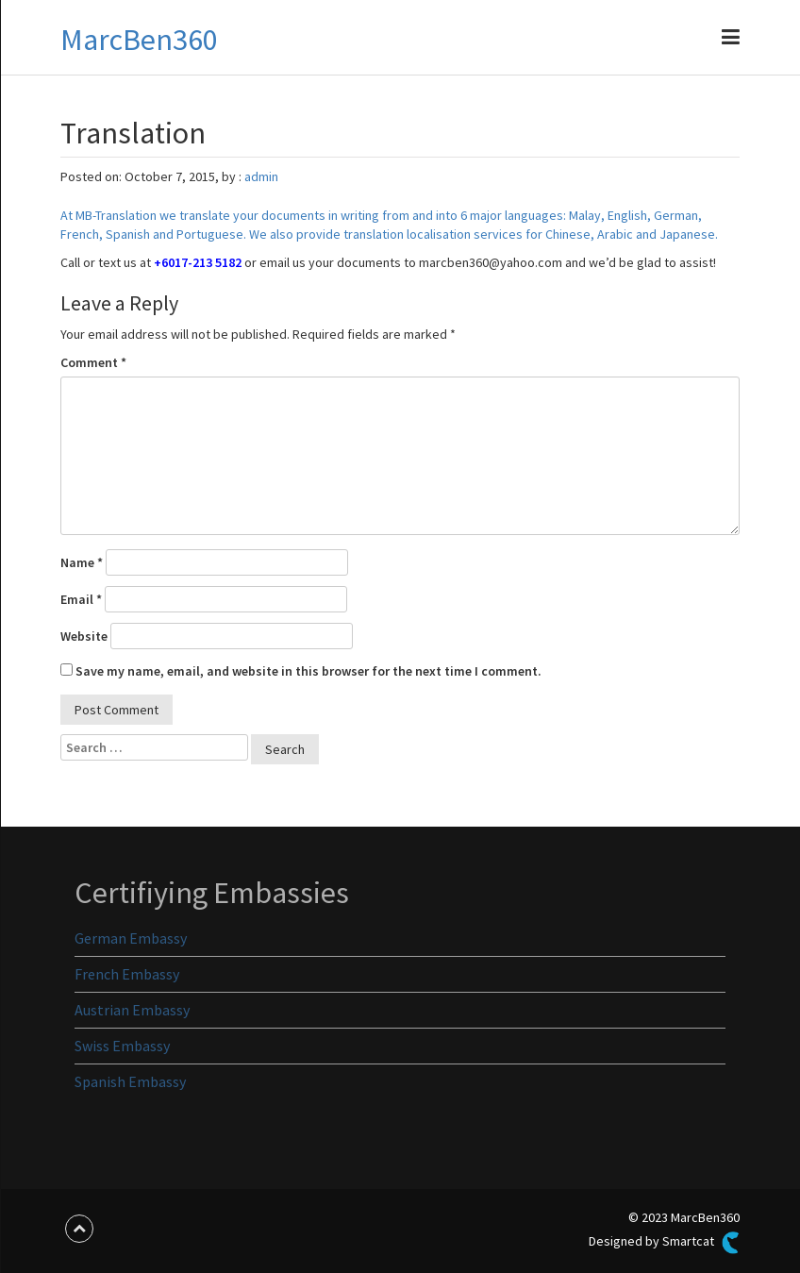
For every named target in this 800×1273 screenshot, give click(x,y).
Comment (93, 362)
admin (261, 176)
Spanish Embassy (130, 1081)
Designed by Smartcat (664, 1242)
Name (81, 562)
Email (81, 599)
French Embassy (127, 973)
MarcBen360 (139, 40)
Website (84, 636)
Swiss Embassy (122, 1045)
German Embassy (131, 938)
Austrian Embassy (132, 1009)
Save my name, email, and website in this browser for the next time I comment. (308, 670)
